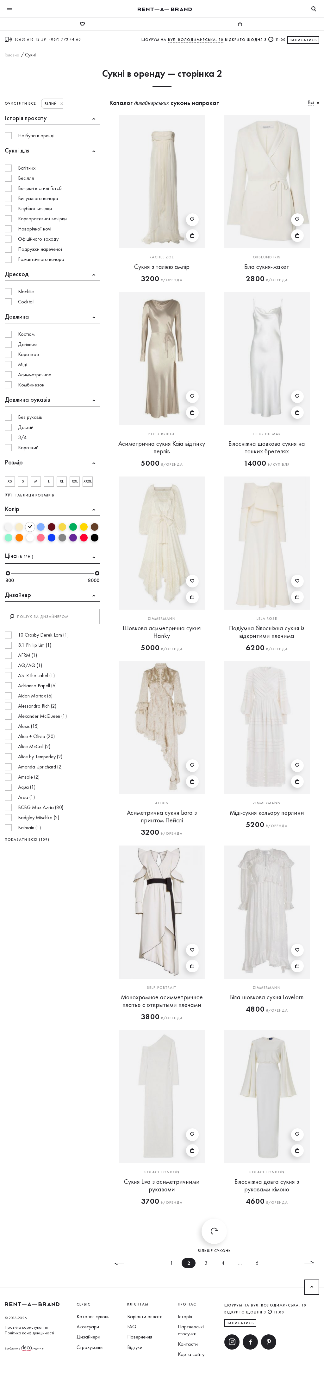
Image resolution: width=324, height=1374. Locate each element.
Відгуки (134, 1347)
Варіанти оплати (145, 1316)
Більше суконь (214, 1236)
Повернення (139, 1336)
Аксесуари (88, 1326)
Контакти (188, 1344)
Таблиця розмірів (34, 495)
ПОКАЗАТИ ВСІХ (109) (27, 839)
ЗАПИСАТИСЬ (240, 1322)
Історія (185, 1316)
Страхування (90, 1347)
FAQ (131, 1326)
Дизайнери (88, 1336)
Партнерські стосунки (191, 1330)
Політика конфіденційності (29, 1332)
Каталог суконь (93, 1316)
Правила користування (26, 1327)
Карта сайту (191, 1354)
